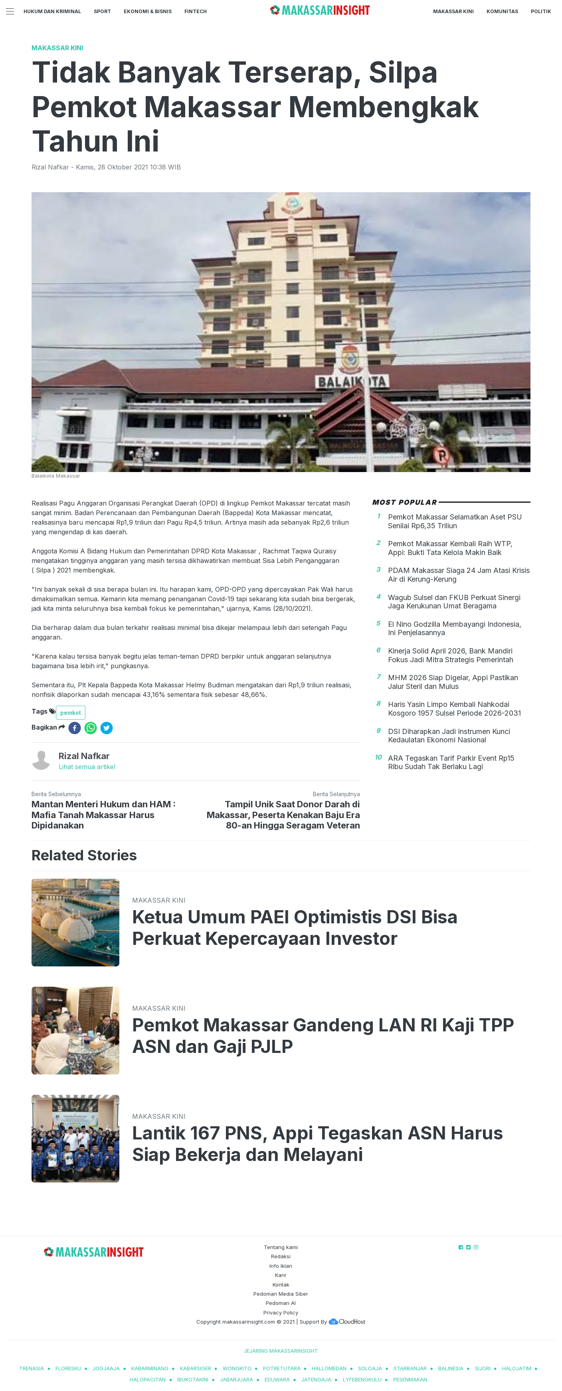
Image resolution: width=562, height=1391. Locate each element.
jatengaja (316, 1379)
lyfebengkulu (362, 1379)
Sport (102, 11)
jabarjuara (236, 1379)
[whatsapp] (90, 728)
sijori (483, 1368)
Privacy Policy (280, 1312)
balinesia (450, 1368)
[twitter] (106, 728)
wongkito (237, 1368)
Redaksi (281, 1256)
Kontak (281, 1284)
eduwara (277, 1379)
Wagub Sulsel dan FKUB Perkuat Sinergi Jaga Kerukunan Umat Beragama (454, 601)
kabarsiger (195, 1368)
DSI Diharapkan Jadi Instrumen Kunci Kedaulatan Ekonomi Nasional (449, 735)
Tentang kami (281, 1247)
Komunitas (502, 11)
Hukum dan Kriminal (52, 11)
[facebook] (74, 728)
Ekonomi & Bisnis (148, 11)
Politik (541, 11)
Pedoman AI (281, 1303)
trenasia (31, 1368)
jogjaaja (106, 1368)
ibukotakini (192, 1379)
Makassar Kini (453, 11)
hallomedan (329, 1368)
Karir (281, 1275)
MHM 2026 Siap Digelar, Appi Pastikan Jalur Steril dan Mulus (453, 682)
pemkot (70, 712)
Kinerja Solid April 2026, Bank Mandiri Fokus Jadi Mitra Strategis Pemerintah (450, 655)
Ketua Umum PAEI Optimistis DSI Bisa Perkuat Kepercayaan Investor (295, 927)
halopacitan (148, 1379)
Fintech (195, 11)
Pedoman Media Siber (280, 1294)
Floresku (68, 1368)
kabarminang (149, 1368)
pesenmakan (410, 1379)
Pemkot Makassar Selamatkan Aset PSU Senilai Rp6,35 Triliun (455, 521)
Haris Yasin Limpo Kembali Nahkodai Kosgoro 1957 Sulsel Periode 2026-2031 (454, 708)
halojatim (516, 1368)
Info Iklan (280, 1266)
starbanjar (410, 1368)
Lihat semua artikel (87, 767)
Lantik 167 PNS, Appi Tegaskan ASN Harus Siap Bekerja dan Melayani (317, 1143)
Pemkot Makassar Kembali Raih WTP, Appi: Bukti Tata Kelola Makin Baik (450, 548)
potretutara (282, 1368)
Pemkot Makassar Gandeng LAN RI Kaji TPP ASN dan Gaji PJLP (323, 1035)
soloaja (370, 1368)
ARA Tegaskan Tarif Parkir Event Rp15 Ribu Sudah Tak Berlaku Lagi (451, 762)
